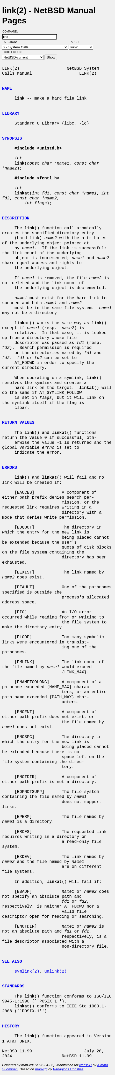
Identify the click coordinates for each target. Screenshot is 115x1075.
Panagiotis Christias (68, 1069)
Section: (11, 41)
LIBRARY (10, 113)
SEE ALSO (12, 962)
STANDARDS (13, 986)
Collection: (13, 52)
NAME (7, 89)
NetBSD (85, 1065)
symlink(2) (27, 971)
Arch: (77, 41)
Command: (12, 31)
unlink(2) (55, 971)
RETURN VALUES (18, 423)
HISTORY (10, 1026)
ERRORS (9, 468)
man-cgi (41, 1069)
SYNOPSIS (12, 138)
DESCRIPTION (16, 218)
